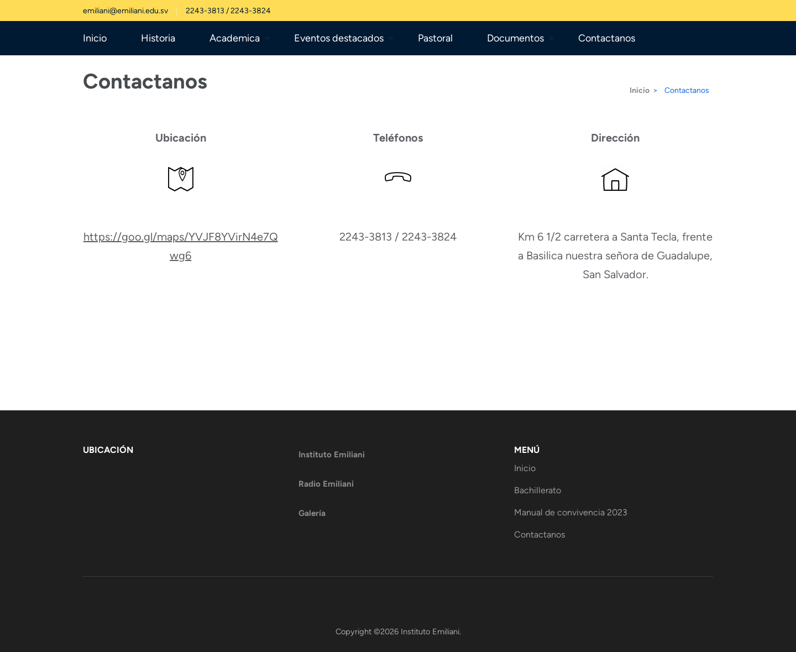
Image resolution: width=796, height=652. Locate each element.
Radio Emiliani (326, 484)
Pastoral (435, 38)
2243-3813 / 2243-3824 (228, 10)
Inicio (95, 38)
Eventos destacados (339, 38)
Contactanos (606, 38)
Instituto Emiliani (331, 455)
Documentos (515, 38)
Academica (235, 38)
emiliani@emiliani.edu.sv (125, 10)
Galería (312, 513)
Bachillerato (537, 490)
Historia (158, 38)
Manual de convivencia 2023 (570, 512)
